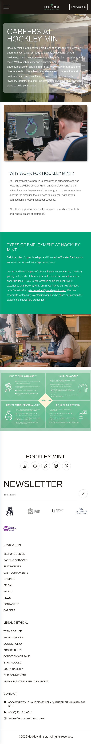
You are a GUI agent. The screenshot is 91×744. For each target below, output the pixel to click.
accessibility (12, 650)
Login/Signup (78, 7)
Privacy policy (13, 637)
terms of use (12, 631)
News (7, 597)
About (7, 591)
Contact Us (11, 604)
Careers (9, 610)
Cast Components (15, 572)
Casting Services (15, 560)
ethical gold (12, 662)
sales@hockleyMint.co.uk (24, 718)
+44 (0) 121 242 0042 (17, 712)
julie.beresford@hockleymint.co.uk (47, 290)
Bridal (7, 585)
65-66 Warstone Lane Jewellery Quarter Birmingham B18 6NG (44, 704)
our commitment (14, 675)
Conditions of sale (16, 656)
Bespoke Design (14, 553)
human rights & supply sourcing (26, 681)
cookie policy (13, 643)
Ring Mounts (12, 566)
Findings (9, 579)
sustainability (13, 668)
